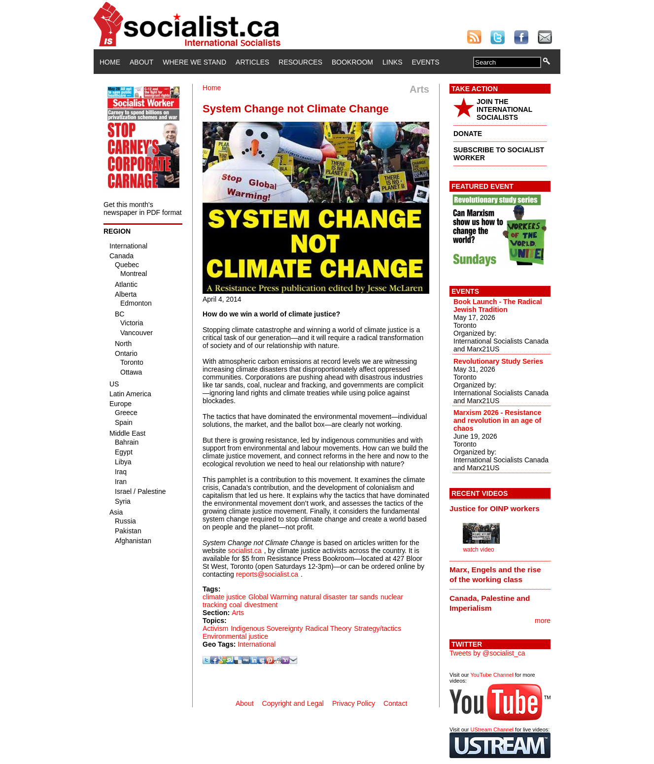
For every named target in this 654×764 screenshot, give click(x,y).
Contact (395, 703)
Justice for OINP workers (494, 508)
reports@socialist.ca (267, 574)
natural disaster (323, 597)
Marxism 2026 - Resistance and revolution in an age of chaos (497, 420)
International (256, 644)
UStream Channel (492, 729)
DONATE (467, 134)
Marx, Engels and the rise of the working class (495, 574)
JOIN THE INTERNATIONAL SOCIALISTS (504, 109)
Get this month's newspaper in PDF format (142, 208)
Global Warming (273, 597)
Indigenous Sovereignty (267, 628)
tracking (215, 605)
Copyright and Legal (293, 703)
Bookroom (352, 62)
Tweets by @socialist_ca (487, 653)
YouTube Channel (491, 675)
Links (392, 62)
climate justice (224, 597)
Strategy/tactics (377, 628)
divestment (261, 605)
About (141, 62)
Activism (215, 628)
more (543, 621)
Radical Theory (328, 628)
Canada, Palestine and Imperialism (489, 603)
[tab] (500, 508)
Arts (238, 613)
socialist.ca (244, 551)
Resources (300, 62)
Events (425, 62)
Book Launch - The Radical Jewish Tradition (497, 305)
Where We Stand (194, 62)
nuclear (391, 597)
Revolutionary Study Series (498, 361)
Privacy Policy (353, 703)
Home (110, 62)
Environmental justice (235, 636)
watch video (478, 549)
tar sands (364, 597)
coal (235, 605)
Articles (252, 62)
